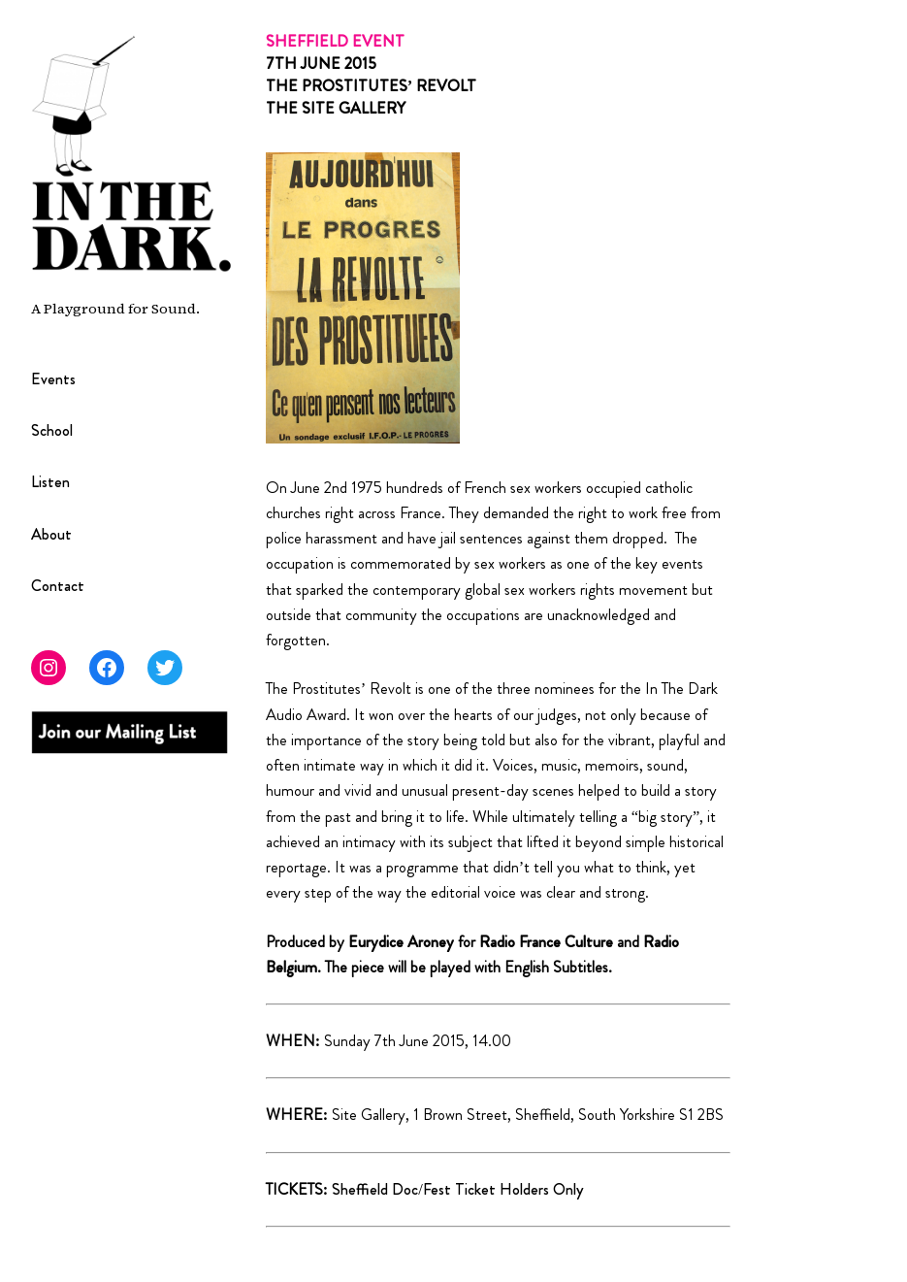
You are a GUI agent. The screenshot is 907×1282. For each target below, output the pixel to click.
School (52, 430)
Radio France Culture (546, 942)
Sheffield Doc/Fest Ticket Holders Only (458, 1189)
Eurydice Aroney (403, 942)
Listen (50, 482)
